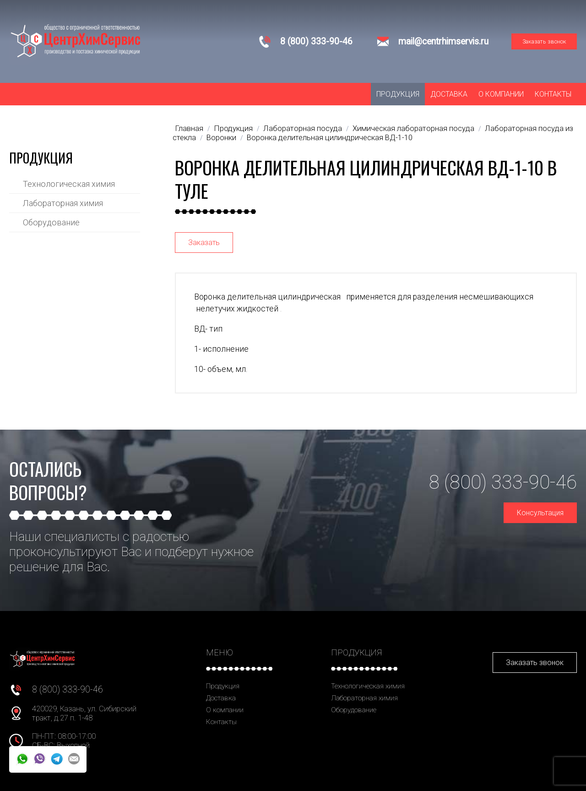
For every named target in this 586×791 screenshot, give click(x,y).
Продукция (397, 94)
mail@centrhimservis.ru (443, 41)
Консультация (540, 512)
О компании (501, 94)
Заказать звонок (544, 41)
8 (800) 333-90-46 (316, 41)
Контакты (553, 94)
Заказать (204, 242)
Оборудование (51, 222)
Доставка (448, 94)
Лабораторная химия (63, 203)
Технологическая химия (69, 184)
